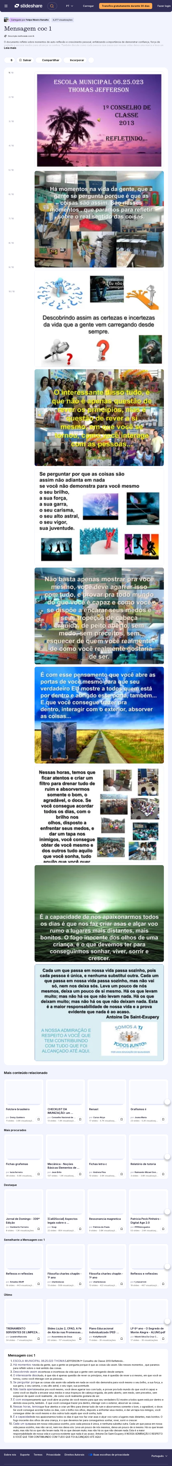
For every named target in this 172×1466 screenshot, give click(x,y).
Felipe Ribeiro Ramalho (37, 20)
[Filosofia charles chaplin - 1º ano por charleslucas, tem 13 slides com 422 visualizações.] (107, 1266)
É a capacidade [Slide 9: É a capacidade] (22, 1416)
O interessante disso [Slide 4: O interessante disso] (25, 1375)
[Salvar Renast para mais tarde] (122, 1119)
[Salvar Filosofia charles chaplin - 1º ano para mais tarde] (80, 1284)
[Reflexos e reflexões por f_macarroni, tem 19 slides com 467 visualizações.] (148, 1266)
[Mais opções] (91, 60)
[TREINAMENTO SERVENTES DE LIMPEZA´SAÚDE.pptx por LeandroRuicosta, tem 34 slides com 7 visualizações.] (24, 1321)
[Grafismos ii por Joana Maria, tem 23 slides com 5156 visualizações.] (148, 1102)
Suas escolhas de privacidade (108, 1455)
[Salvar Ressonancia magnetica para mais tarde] (122, 1229)
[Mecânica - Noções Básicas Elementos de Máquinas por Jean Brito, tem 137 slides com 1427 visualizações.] (65, 1157)
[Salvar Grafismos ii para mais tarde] (163, 1119)
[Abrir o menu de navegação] (6, 6)
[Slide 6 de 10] (19, 203)
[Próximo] (167, 1102)
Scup (54, 1227)
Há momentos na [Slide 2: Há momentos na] (24, 1364)
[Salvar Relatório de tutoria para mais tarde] (163, 1174)
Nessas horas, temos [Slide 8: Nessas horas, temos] (26, 1406)
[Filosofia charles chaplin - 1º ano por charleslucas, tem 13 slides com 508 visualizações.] (65, 1266)
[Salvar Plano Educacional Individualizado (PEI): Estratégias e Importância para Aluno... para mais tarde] (122, 1339)
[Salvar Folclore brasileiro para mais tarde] (39, 1119)
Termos (38, 1454)
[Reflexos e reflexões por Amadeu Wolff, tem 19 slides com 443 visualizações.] (24, 1266)
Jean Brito (57, 1172)
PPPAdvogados (142, 1227)
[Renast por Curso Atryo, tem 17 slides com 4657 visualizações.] (107, 1102)
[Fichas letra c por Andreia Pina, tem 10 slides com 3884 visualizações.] (107, 1157)
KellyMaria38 (99, 1336)
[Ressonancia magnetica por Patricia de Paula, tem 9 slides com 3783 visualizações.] (107, 1211)
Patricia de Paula (101, 1227)
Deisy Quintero (17, 1117)
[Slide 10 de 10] (19, 300)
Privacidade (53, 1454)
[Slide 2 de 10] (19, 106)
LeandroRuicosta (18, 1336)
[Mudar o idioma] (68, 6)
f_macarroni (140, 1282)
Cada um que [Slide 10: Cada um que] (21, 1423)
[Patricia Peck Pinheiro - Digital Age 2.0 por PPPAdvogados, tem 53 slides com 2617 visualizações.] (148, 1211)
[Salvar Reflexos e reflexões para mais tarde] (39, 1284)
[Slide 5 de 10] (19, 179)
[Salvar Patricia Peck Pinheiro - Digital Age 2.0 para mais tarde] (163, 1229)
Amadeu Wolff (17, 1282)
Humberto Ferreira (19, 1227)
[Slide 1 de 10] (19, 81)
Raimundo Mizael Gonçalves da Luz (147, 1172)
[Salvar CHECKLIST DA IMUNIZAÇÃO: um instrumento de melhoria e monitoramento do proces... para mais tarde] (80, 1119)
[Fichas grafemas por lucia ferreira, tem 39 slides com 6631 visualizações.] (24, 1157)
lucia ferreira (16, 1172)
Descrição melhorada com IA (19, 36)
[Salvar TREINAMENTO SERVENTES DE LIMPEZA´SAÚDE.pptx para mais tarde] (39, 1339)
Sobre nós (10, 1454)
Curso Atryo (99, 1117)
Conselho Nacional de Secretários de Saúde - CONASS (64, 1117)
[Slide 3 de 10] (19, 130)
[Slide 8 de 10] (19, 252)
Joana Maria (141, 1117)
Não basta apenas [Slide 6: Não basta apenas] (24, 1389)
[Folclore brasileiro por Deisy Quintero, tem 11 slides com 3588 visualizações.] (24, 1102)
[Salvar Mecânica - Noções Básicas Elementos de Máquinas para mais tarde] (80, 1174)
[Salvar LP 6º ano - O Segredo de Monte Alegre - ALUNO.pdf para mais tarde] (163, 1339)
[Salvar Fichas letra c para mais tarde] (122, 1174)
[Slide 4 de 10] (19, 154)
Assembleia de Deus (62, 1336)
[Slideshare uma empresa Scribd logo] (28, 6)
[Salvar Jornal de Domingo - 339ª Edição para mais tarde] (39, 1229)
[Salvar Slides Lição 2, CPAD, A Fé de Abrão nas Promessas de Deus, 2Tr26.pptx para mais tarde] (80, 1339)
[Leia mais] (10, 48)
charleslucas (58, 1282)
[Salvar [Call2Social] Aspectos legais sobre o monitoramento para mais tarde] (80, 1229)
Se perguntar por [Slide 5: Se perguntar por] (24, 1382)
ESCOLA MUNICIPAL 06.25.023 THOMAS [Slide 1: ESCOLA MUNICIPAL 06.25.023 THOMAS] (39, 1361)
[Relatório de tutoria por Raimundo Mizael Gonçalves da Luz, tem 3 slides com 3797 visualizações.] (148, 1157)
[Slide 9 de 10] (19, 276)
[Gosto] (9, 60)
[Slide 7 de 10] (19, 227)
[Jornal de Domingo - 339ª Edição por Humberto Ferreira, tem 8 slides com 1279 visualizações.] (24, 1211)
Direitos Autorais (74, 1454)
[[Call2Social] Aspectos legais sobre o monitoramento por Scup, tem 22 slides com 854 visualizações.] (65, 1211)
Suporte (25, 1454)
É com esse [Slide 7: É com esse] (20, 1399)
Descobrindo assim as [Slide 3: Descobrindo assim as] (27, 1371)
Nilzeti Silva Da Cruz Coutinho (147, 1336)
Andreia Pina (99, 1172)
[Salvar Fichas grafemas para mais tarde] (39, 1174)
